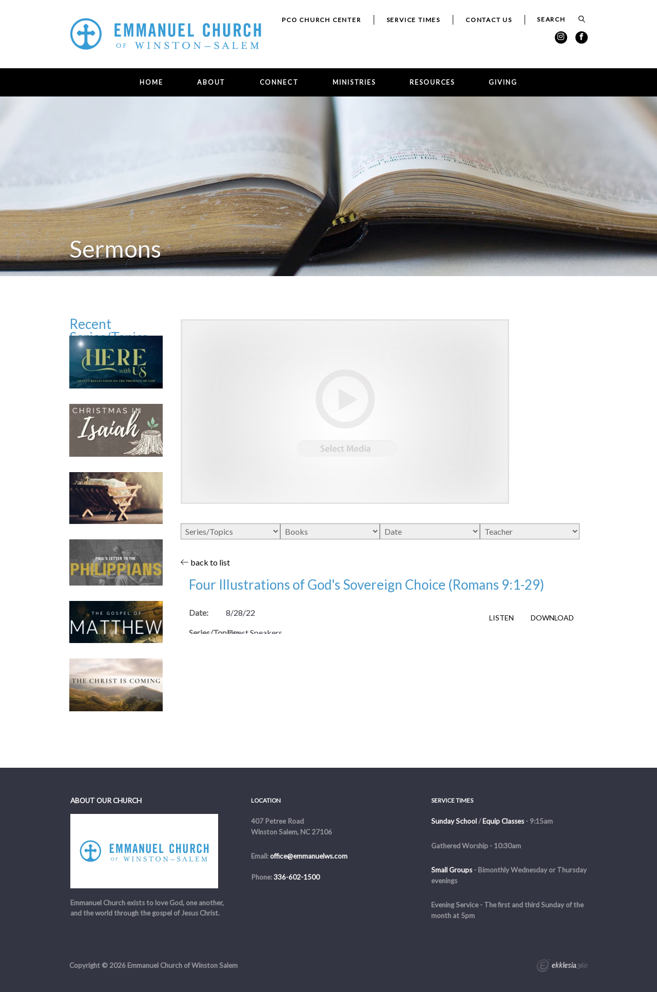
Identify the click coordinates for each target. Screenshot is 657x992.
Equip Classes (503, 821)
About (211, 82)
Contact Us (489, 20)
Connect (279, 82)
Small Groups (451, 870)
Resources (432, 82)
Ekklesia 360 (562, 967)
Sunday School (454, 821)
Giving (503, 82)
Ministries (354, 82)
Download (552, 618)
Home (151, 82)
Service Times (413, 20)
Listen (501, 618)
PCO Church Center (321, 20)
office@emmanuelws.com (308, 856)
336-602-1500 (297, 877)
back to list (205, 562)
